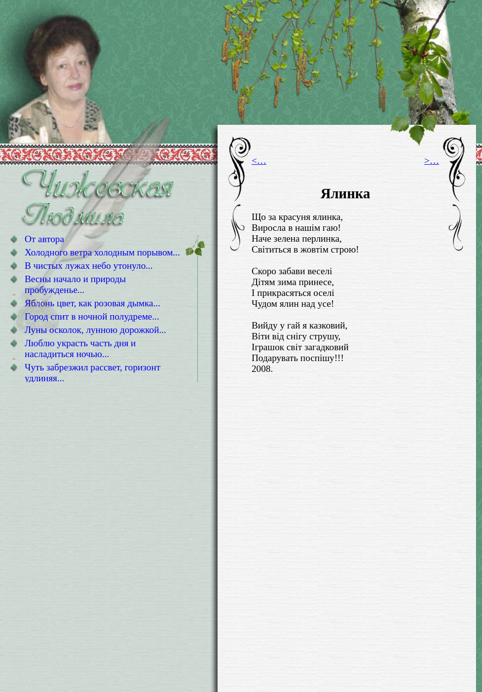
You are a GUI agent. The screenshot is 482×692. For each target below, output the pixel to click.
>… (431, 160)
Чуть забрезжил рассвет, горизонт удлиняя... (92, 372)
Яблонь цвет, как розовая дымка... (92, 303)
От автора (44, 239)
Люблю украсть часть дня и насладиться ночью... (80, 348)
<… (259, 160)
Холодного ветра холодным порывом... (102, 252)
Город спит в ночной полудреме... (92, 316)
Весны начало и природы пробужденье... (75, 284)
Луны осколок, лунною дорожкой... (95, 330)
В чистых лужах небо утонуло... (89, 265)
